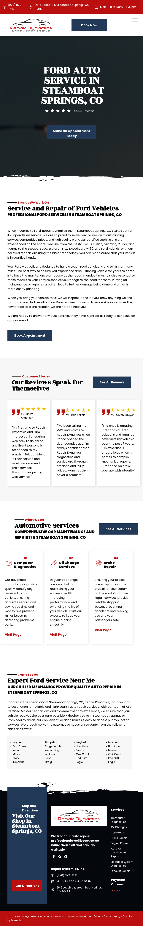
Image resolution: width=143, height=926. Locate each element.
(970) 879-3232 (67, 875)
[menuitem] (104, 916)
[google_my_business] (65, 857)
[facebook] (53, 857)
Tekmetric (17, 920)
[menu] (135, 20)
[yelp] (59, 857)
